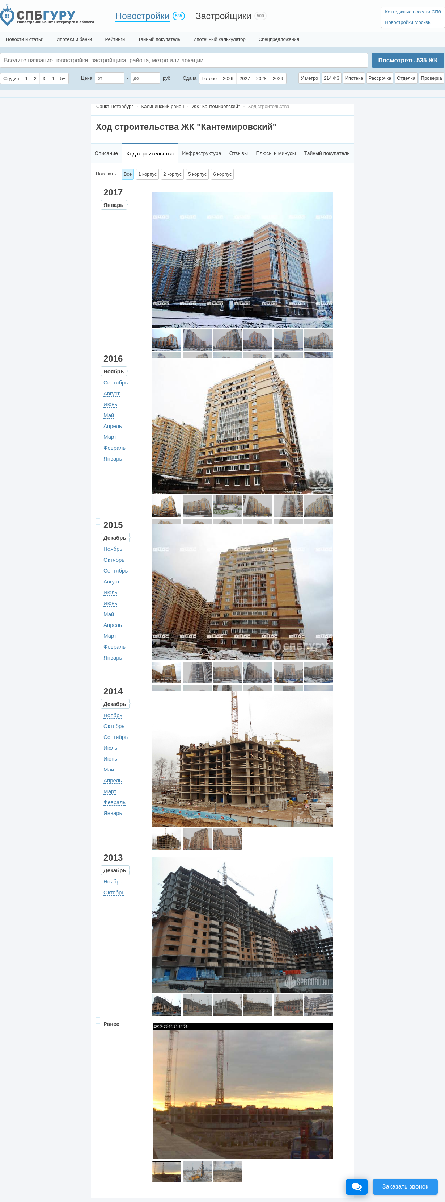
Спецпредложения (279, 39)
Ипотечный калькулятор (219, 39)
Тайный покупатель (159, 39)
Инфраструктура (201, 153)
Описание (106, 153)
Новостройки (142, 16)
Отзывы (238, 153)
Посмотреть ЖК (407, 60)
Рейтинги (115, 39)
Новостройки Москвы (408, 22)
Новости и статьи (24, 39)
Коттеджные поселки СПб (413, 11)
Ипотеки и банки (74, 39)
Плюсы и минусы (276, 153)
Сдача (189, 78)
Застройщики (223, 16)
